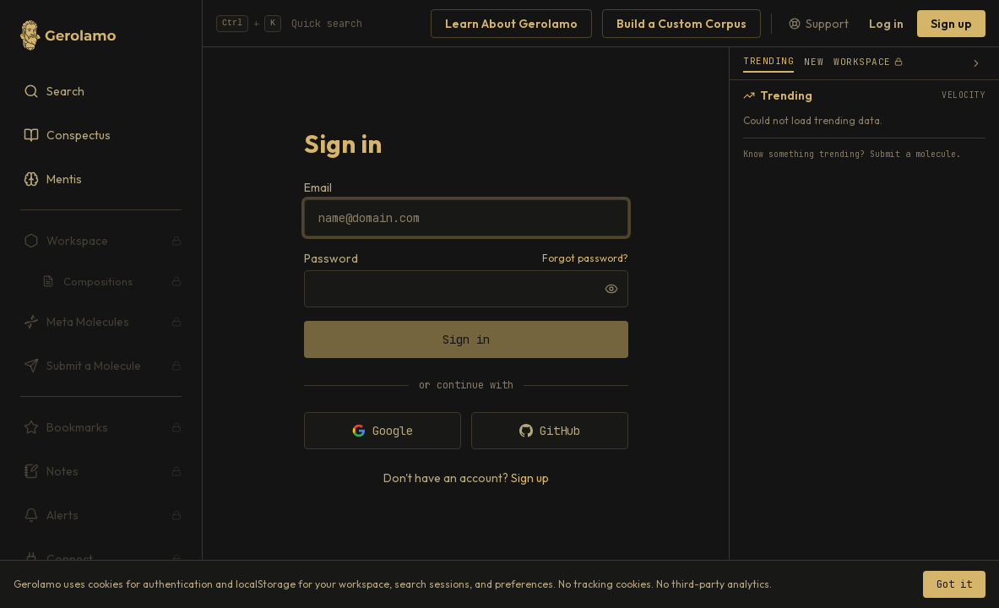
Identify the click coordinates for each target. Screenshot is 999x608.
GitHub (549, 430)
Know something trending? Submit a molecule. (852, 154)
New (813, 62)
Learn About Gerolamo (511, 23)
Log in (886, 23)
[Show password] (611, 289)
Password (331, 258)
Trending (768, 61)
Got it (954, 584)
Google (382, 430)
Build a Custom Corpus (681, 23)
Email (318, 187)
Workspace (868, 62)
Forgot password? (585, 258)
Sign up (951, 23)
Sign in (466, 339)
